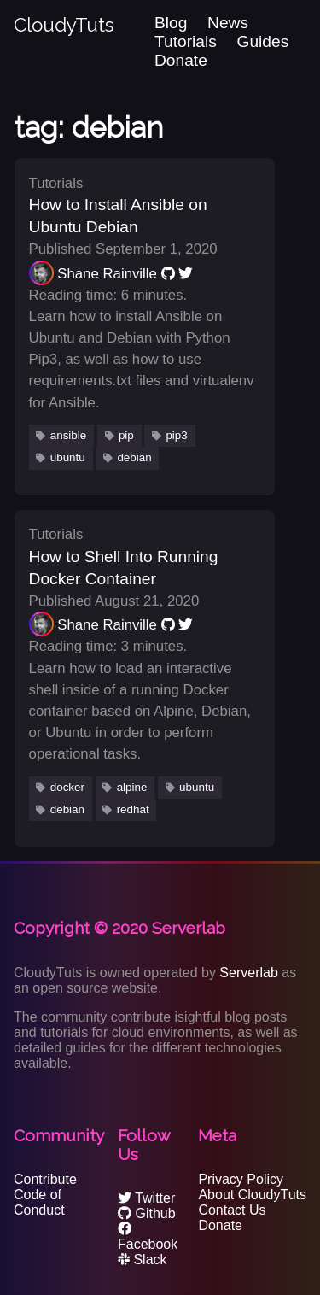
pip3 (176, 435)
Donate (180, 60)
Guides (263, 41)
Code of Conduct (39, 1202)
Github (147, 1213)
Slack (142, 1259)
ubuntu (67, 457)
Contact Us (231, 1210)
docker (67, 787)
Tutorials (185, 41)
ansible (68, 435)
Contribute (45, 1179)
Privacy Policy (240, 1179)
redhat (133, 809)
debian (134, 457)
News (227, 23)
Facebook (147, 1236)
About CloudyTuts (252, 1194)
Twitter (146, 1198)
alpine (132, 787)
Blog (170, 23)
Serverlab (248, 972)
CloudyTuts (63, 25)
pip (126, 435)
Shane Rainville (107, 274)
